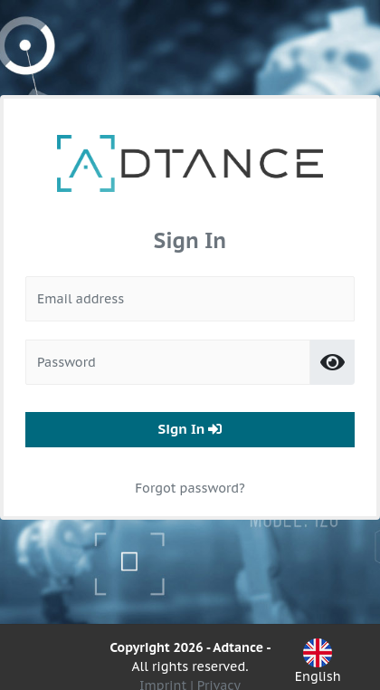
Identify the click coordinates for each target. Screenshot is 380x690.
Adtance (238, 647)
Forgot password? (190, 469)
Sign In (190, 409)
